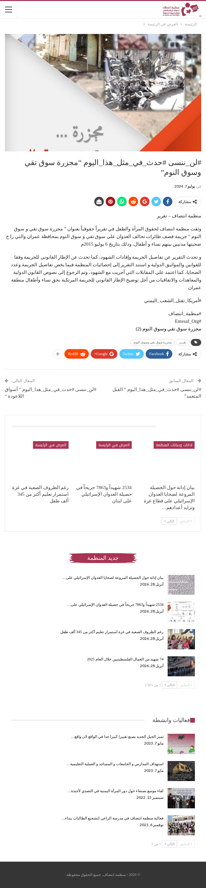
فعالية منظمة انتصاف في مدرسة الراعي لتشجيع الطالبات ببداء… (112, 818)
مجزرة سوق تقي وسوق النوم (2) (168, 328)
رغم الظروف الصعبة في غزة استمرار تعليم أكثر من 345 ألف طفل (111, 632)
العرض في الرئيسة (114, 444)
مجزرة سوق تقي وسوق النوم (153, 342)
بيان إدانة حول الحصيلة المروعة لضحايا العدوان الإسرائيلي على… (112, 577)
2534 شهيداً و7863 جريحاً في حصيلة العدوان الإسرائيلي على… (115, 604)
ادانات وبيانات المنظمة (174, 444)
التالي (169, 521)
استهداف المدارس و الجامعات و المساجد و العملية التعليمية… (114, 764)
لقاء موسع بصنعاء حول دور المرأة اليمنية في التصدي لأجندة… (115, 791)
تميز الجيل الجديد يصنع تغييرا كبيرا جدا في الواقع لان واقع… (117, 736)
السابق (186, 521)
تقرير (182, 342)
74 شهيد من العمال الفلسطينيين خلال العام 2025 (125, 659)
